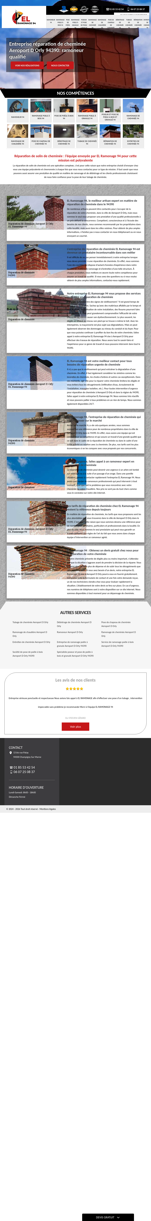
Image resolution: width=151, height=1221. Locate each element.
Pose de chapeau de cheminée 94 (111, 25)
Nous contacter (60, 65)
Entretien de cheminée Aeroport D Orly (31, 642)
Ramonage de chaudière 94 (102, 24)
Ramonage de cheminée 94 (92, 24)
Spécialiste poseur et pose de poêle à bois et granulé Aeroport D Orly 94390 (75, 654)
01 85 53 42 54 (115, 9)
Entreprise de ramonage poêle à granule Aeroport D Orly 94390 (72, 644)
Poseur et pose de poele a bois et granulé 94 (84, 26)
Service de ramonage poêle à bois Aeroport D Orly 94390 (117, 644)
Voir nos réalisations (27, 65)
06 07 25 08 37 (136, 9)
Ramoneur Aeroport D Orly (70, 632)
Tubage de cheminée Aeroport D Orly (30, 622)
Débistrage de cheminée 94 (120, 24)
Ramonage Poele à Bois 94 (60, 22)
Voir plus (75, 727)
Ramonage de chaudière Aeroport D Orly (30, 634)
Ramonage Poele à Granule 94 (75, 24)
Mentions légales (48, 809)
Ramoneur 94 (51, 21)
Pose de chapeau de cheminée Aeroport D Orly (116, 624)
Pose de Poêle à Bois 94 (68, 26)
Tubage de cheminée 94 (129, 24)
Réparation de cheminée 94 (138, 24)
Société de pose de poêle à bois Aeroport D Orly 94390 (28, 654)
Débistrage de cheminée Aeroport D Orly (74, 624)
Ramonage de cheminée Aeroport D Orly (118, 634)
